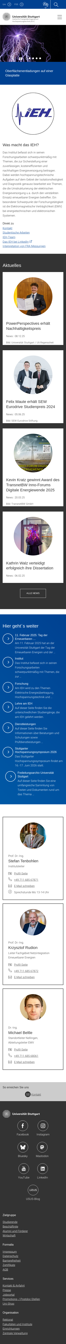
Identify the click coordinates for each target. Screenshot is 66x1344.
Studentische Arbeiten (16, 232)
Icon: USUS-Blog (33, 1190)
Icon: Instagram (43, 1125)
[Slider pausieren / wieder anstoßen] (21, 58)
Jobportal (9, 1294)
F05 (16, 4)
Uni (4, 4)
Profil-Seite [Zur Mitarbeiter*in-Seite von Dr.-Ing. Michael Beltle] (21, 1049)
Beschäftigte (10, 1226)
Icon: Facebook (22, 1125)
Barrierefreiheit (12, 1260)
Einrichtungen (11, 1328)
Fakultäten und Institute (17, 1324)
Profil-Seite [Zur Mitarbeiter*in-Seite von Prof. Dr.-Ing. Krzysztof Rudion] (21, 964)
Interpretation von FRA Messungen (24, 246)
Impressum (10, 1251)
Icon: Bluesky (23, 1147)
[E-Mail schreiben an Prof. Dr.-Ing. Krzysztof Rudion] (21, 977)
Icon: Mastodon (42, 1147)
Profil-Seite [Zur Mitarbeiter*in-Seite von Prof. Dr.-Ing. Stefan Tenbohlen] (21, 873)
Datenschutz (10, 1256)
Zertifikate (9, 1265)
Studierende (10, 1222)
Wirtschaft (9, 1235)
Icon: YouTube (23, 1168)
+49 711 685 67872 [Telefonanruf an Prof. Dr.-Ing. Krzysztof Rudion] (26, 971)
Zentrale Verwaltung (15, 1333)
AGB (5, 1269)
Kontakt (7, 228)
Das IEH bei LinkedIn (16, 241)
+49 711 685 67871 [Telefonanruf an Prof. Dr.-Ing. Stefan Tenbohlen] (26, 879)
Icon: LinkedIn (42, 1168)
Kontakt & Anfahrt (14, 1285)
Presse (7, 1290)
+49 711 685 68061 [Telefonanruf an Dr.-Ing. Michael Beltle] (26, 1056)
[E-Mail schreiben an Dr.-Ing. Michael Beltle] (21, 1062)
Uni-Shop (8, 1303)
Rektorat (8, 1319)
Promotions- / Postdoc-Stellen (21, 1299)
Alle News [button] (32, 593)
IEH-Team (9, 237)
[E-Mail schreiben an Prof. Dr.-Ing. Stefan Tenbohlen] (21, 886)
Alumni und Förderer (15, 1231)
